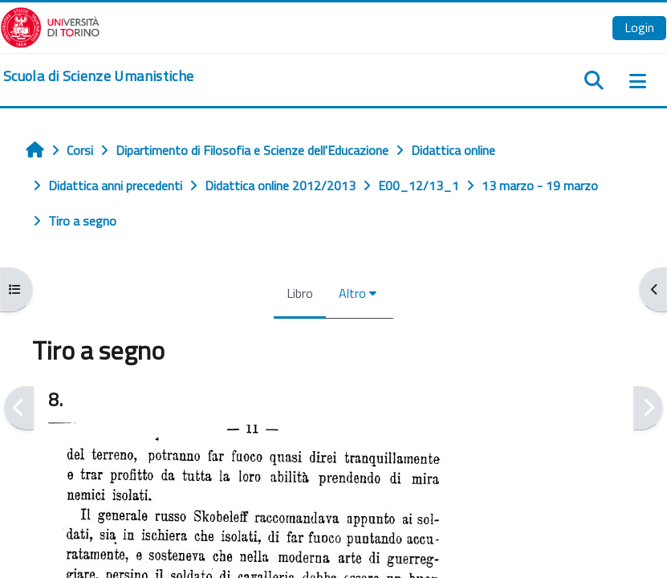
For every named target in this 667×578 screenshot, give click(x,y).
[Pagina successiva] (648, 408)
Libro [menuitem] (300, 293)
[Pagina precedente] (19, 408)
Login (639, 27)
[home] (98, 76)
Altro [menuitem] (352, 293)
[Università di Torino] (50, 25)
